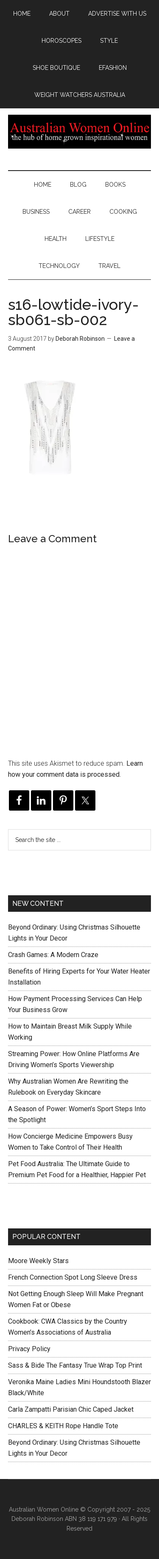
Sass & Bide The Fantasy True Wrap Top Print (75, 1365)
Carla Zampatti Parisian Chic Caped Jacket (71, 1409)
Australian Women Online (79, 132)
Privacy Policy (29, 1349)
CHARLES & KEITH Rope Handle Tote (63, 1426)
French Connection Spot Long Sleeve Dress (72, 1277)
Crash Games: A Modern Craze (53, 955)
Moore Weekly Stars (38, 1261)
